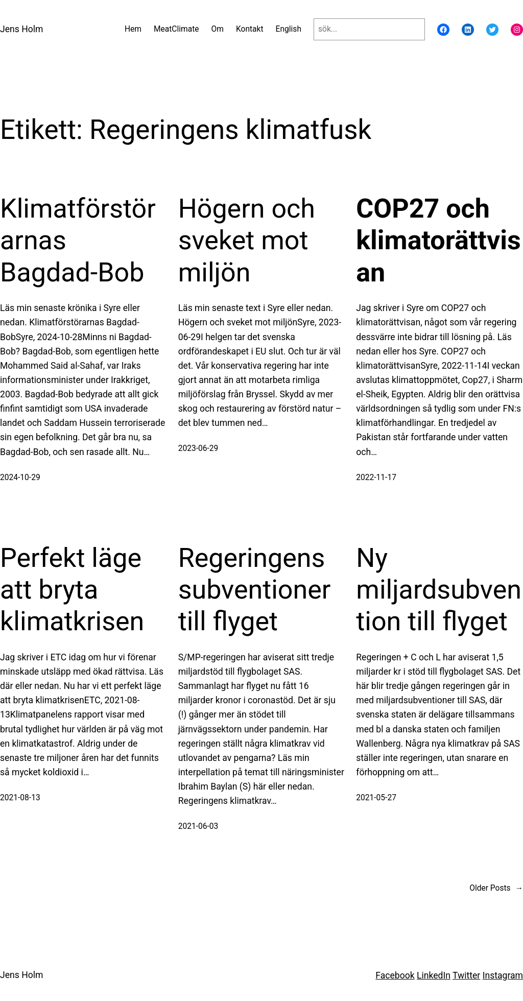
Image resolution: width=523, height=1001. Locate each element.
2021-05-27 (376, 797)
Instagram (503, 975)
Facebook (394, 975)
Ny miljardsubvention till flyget (438, 589)
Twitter (466, 975)
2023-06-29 (198, 448)
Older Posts (496, 888)
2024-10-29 (20, 477)
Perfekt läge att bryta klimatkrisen (72, 589)
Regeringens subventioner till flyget (254, 589)
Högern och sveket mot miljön (246, 240)
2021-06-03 (198, 826)
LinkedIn (433, 975)
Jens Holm (21, 29)
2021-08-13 (20, 797)
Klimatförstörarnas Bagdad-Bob (78, 240)
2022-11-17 (376, 477)
